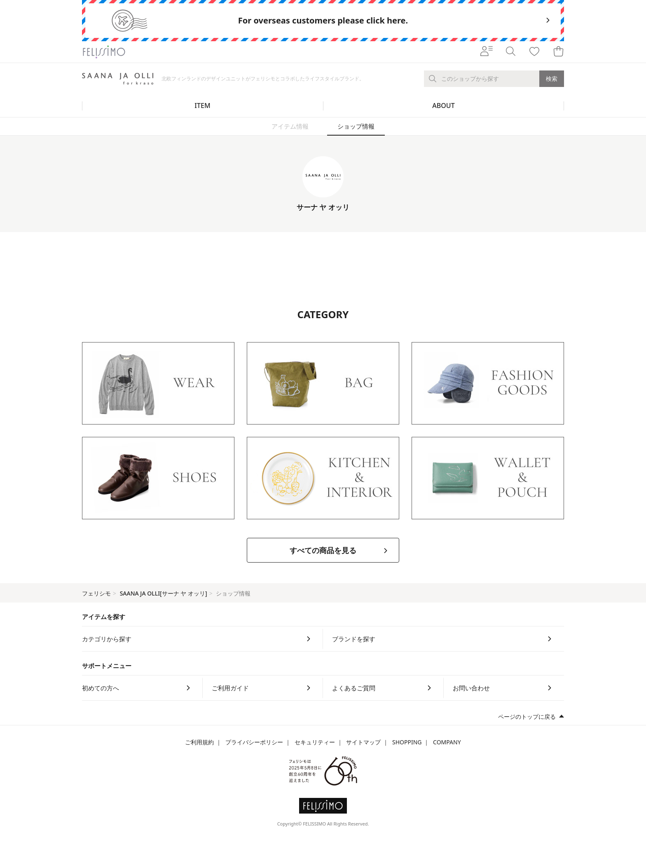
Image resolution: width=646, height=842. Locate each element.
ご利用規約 (199, 742)
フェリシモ (96, 593)
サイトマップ (363, 742)
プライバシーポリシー (254, 742)
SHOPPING (407, 742)
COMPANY (447, 742)
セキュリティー (315, 742)
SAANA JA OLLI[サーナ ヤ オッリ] (163, 593)
